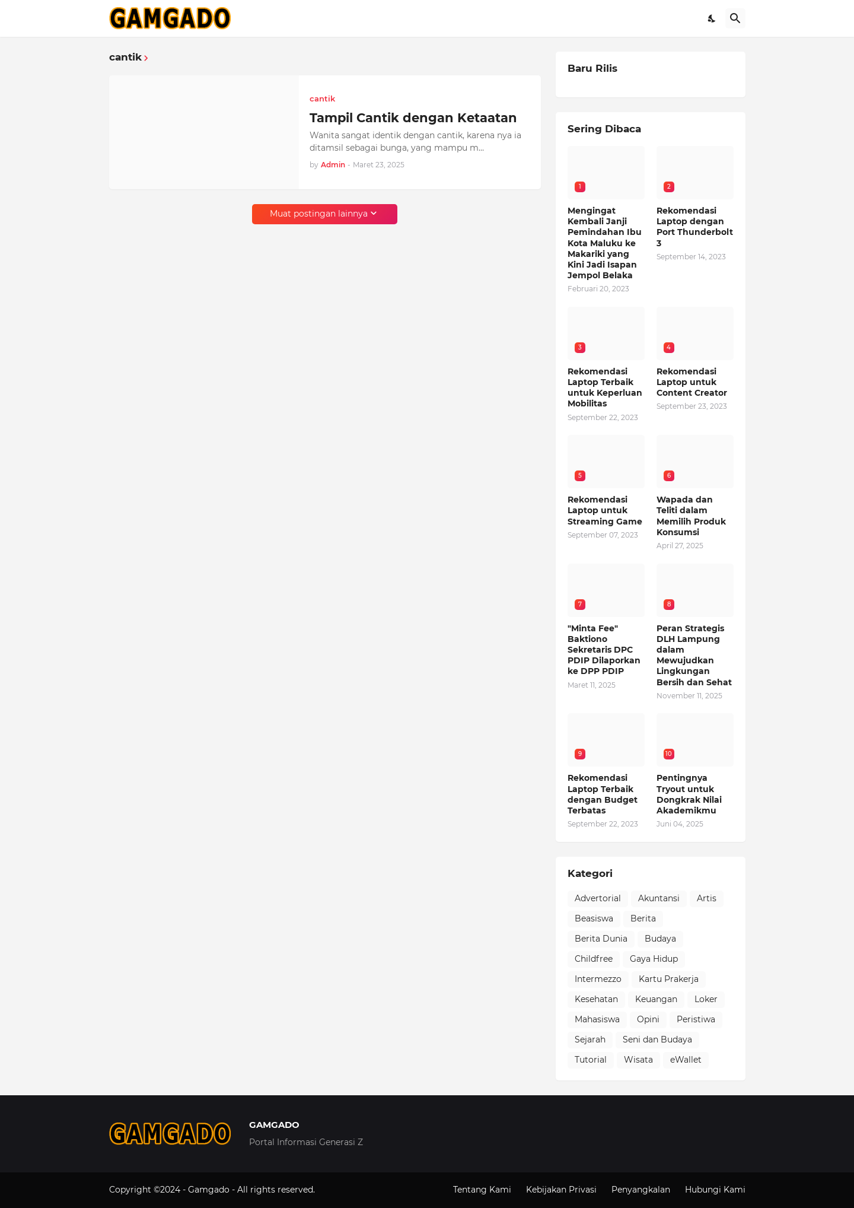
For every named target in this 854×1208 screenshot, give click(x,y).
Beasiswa (594, 918)
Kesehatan (596, 999)
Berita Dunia (601, 938)
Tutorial (591, 1059)
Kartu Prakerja (669, 979)
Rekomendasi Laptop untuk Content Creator (692, 382)
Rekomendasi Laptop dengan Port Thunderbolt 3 (695, 227)
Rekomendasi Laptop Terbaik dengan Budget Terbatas (603, 794)
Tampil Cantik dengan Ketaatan (413, 117)
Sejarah (590, 1039)
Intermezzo (598, 979)
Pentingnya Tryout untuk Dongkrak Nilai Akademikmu (689, 794)
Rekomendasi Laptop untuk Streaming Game (605, 510)
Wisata (638, 1059)
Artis (706, 898)
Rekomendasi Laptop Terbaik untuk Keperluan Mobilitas (605, 387)
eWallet (686, 1059)
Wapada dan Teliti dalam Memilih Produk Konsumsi (691, 516)
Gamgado (210, 1189)
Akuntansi (659, 898)
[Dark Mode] (712, 18)
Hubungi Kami (715, 1189)
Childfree (594, 958)
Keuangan (656, 999)
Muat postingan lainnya (319, 213)
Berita (643, 918)
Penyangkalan (640, 1189)
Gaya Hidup (654, 958)
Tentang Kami (482, 1189)
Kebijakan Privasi (561, 1189)
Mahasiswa (597, 1019)
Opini (648, 1019)
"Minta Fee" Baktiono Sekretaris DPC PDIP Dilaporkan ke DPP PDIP (604, 650)
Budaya (660, 938)
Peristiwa (696, 1019)
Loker (706, 999)
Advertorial (598, 898)
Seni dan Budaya (657, 1039)
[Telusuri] (735, 18)
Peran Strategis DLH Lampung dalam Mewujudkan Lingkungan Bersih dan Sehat (694, 655)
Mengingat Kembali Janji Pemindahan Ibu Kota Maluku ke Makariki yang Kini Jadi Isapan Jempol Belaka (605, 243)
